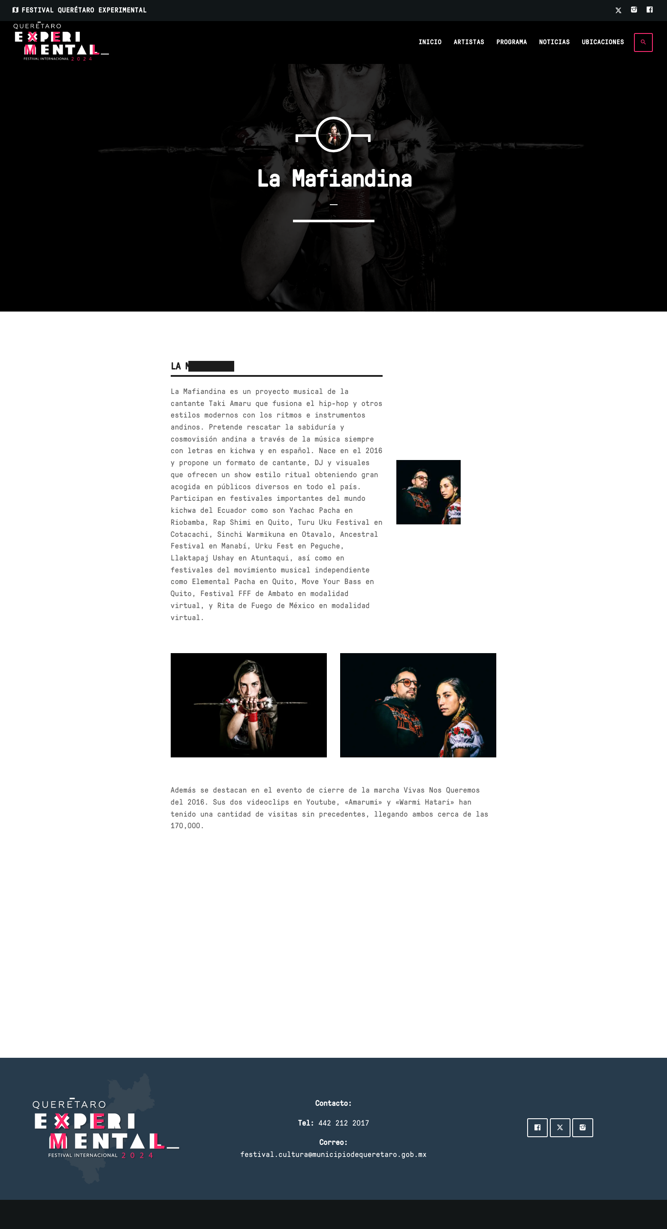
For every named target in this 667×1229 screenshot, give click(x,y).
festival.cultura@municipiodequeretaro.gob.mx (333, 1154)
